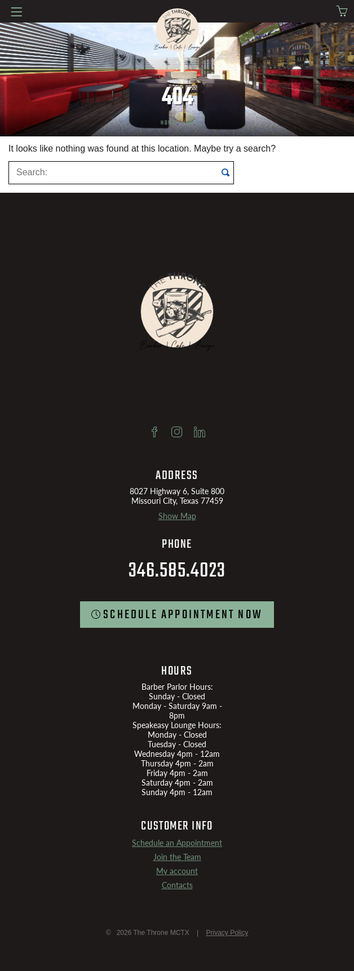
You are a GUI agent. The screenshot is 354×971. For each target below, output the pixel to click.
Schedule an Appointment (177, 843)
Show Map (177, 516)
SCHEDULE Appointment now (183, 614)
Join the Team (177, 857)
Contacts (177, 885)
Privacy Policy (227, 933)
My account (177, 871)
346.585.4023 (177, 571)
